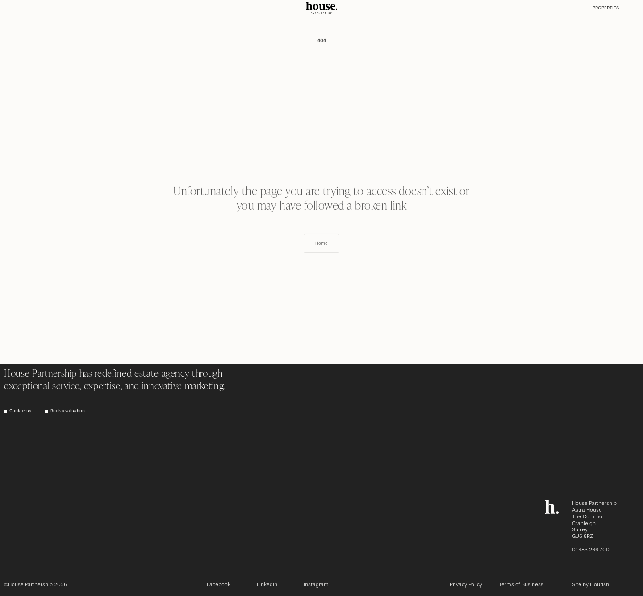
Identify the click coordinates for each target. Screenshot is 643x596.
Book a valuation (67, 411)
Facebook (218, 584)
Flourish (599, 584)
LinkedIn (267, 584)
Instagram (316, 584)
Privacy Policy (466, 584)
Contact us (20, 411)
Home (321, 258)
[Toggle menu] (631, 8)
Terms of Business (521, 584)
